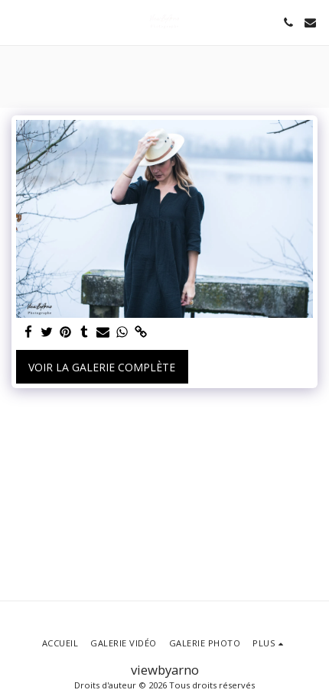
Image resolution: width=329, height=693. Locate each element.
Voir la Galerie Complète (101, 367)
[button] (17, 21)
